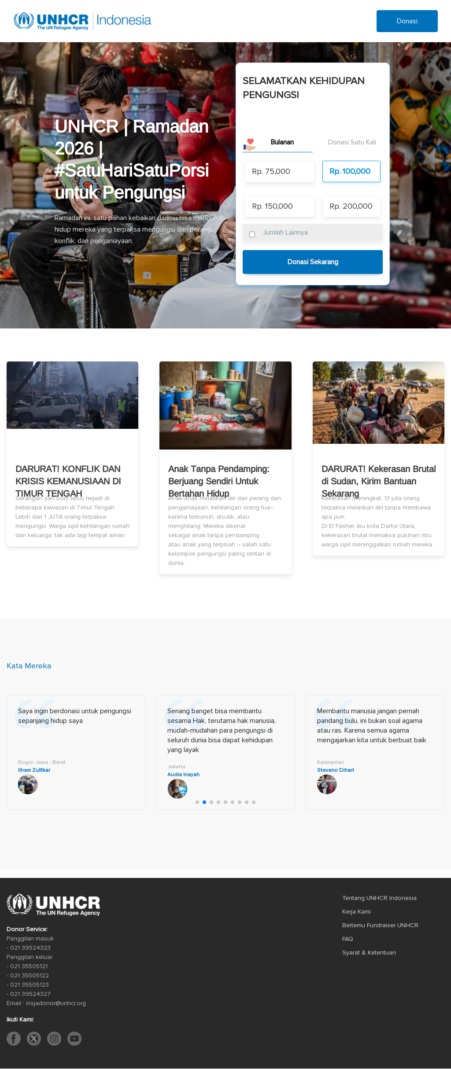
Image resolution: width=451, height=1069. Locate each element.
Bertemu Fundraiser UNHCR (380, 925)
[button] (197, 802)
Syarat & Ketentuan (369, 952)
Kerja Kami (356, 911)
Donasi (407, 21)
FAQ (347, 939)
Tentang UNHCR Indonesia (379, 898)
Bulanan (282, 142)
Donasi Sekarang (313, 262)
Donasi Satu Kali (352, 142)
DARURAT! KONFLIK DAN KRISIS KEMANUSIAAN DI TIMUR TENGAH (68, 481)
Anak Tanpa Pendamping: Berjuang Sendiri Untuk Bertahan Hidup (219, 481)
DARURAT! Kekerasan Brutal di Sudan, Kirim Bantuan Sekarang (379, 481)
